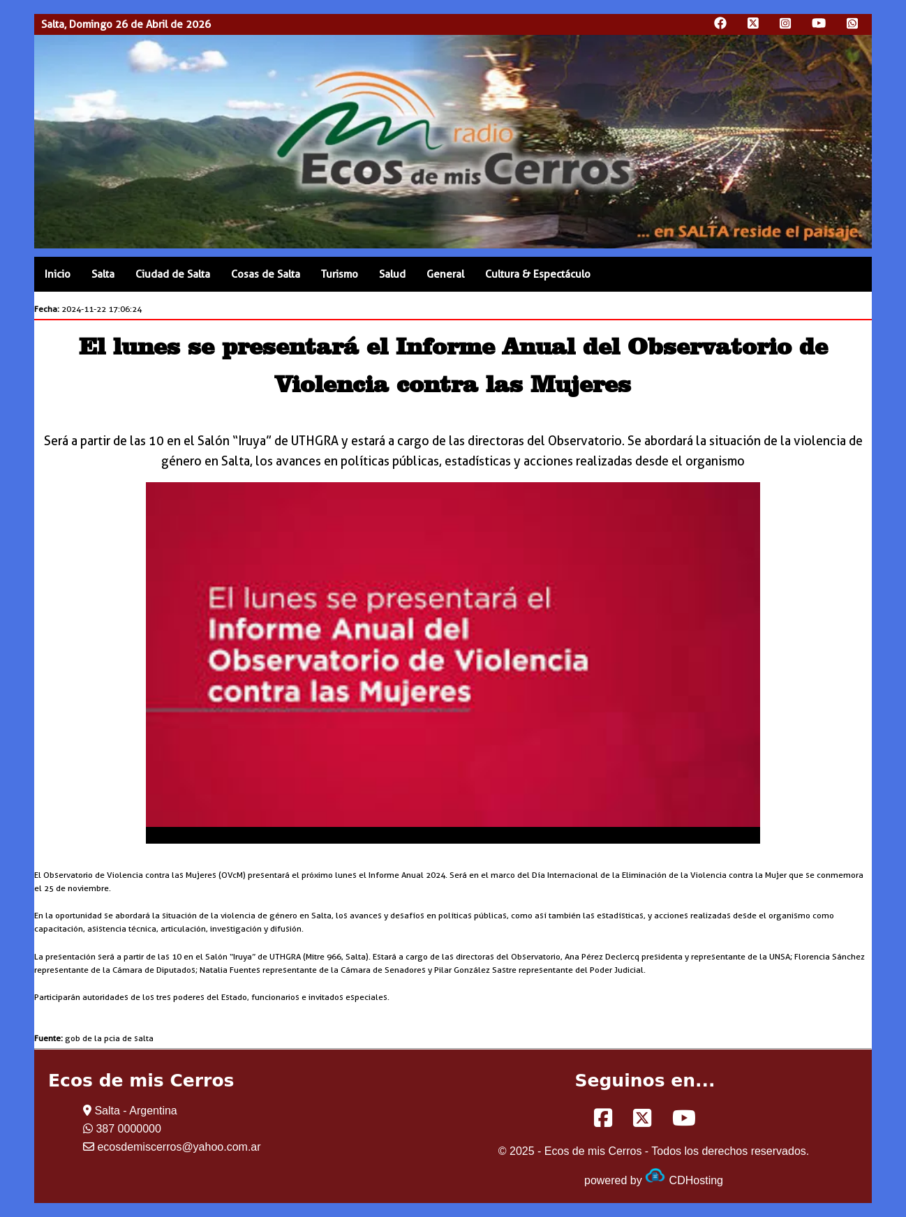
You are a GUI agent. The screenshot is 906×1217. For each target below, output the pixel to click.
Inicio (57, 274)
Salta (102, 274)
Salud (392, 274)
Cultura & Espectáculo (538, 274)
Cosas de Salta (265, 274)
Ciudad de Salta (172, 274)
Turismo (339, 274)
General (445, 274)
